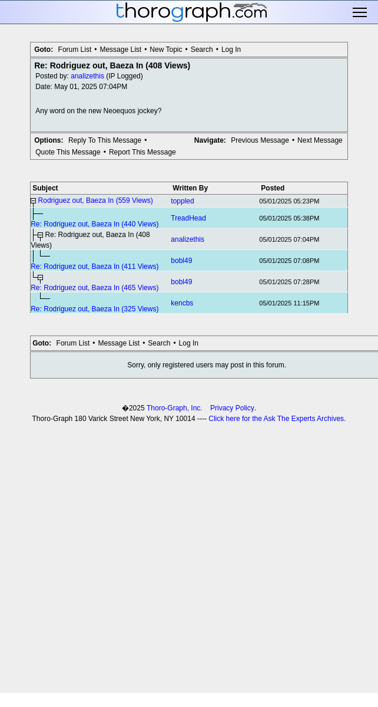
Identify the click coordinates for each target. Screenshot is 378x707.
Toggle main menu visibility (361, 12)
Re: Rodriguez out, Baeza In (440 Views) (94, 224)
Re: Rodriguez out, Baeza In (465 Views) (94, 288)
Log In (231, 49)
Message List (120, 49)
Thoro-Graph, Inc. (175, 408)
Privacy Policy (232, 408)
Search (202, 49)
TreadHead (188, 218)
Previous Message (260, 140)
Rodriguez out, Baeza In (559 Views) (95, 200)
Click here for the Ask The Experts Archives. (277, 419)
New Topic (166, 49)
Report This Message (142, 152)
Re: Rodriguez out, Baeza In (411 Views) (94, 266)
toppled (182, 201)
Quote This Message (68, 152)
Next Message (320, 140)
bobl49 (181, 261)
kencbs (182, 303)
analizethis (87, 76)
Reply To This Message (104, 140)
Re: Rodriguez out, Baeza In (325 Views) (94, 309)
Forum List (75, 49)
